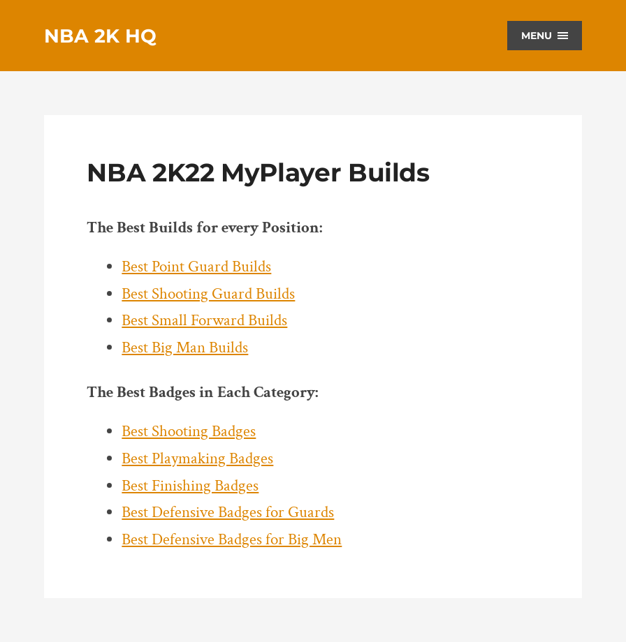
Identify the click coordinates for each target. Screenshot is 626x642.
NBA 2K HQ (100, 35)
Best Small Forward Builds (204, 321)
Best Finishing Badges (190, 486)
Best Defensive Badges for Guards (228, 512)
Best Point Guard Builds (196, 267)
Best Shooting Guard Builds (208, 294)
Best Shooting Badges (189, 431)
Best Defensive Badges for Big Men (232, 540)
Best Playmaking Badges (197, 459)
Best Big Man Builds (185, 348)
